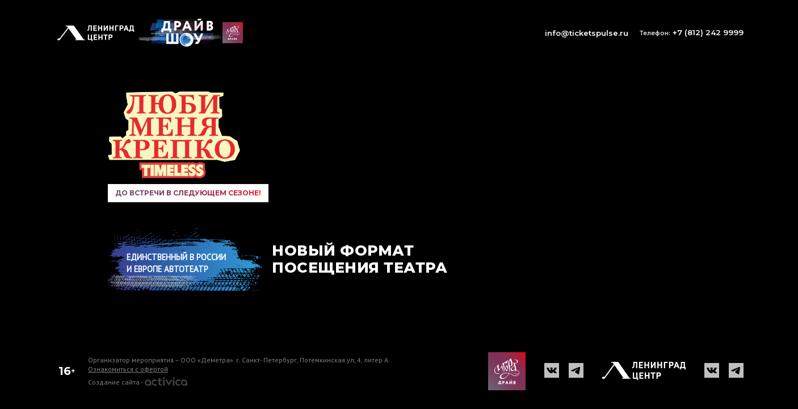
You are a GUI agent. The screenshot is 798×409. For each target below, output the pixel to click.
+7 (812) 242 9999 (692, 32)
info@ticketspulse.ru (586, 32)
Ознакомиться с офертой (128, 369)
